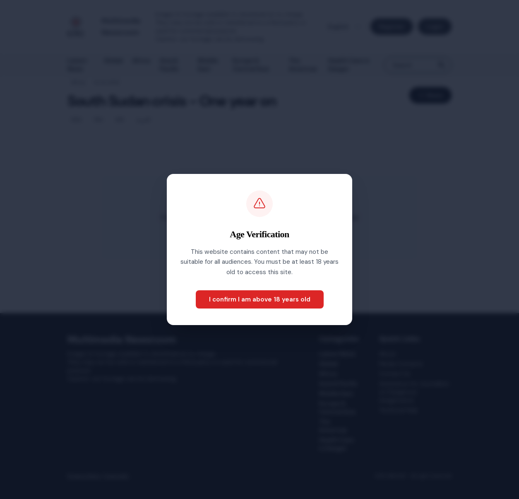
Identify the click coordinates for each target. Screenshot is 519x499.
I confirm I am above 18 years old (259, 299)
